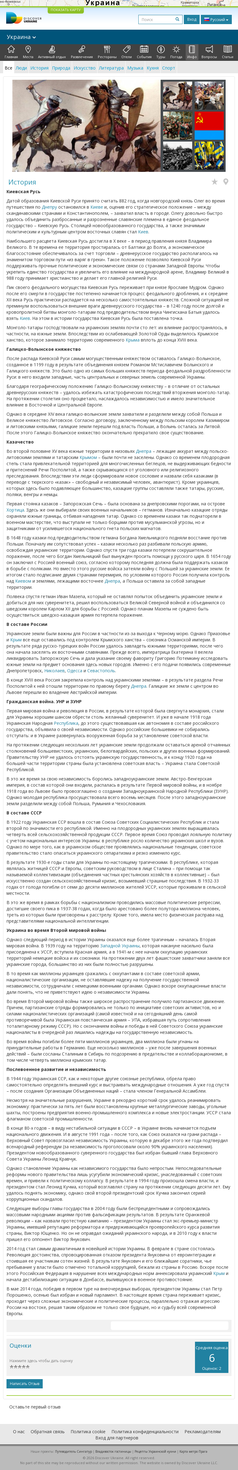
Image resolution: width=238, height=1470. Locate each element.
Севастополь (101, 670)
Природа (61, 68)
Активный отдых (52, 52)
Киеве (96, 207)
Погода (176, 52)
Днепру (49, 207)
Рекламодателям (202, 1431)
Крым (16, 640)
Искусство (85, 68)
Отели (126, 52)
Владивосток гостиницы (113, 1451)
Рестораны (107, 52)
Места (28, 52)
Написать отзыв (24, 1383)
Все (8, 68)
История (39, 68)
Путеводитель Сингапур (73, 1451)
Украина (21, 36)
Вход (191, 19)
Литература (111, 68)
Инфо (192, 52)
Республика (66, 723)
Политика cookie (88, 1431)
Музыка (135, 68)
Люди (21, 68)
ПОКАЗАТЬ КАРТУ (66, 9)
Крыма (133, 340)
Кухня (153, 68)
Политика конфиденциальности (145, 1431)
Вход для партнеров (116, 1438)
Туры (160, 52)
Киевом (23, 581)
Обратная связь (48, 1431)
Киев (143, 232)
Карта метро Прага (193, 1451)
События (144, 52)
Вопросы (209, 52)
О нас (19, 1431)
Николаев (54, 670)
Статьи (227, 52)
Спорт (168, 68)
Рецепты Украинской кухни (155, 1451)
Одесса (74, 670)
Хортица (15, 510)
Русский (216, 19)
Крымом (88, 457)
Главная (11, 52)
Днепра (143, 451)
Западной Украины (120, 946)
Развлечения (82, 52)
